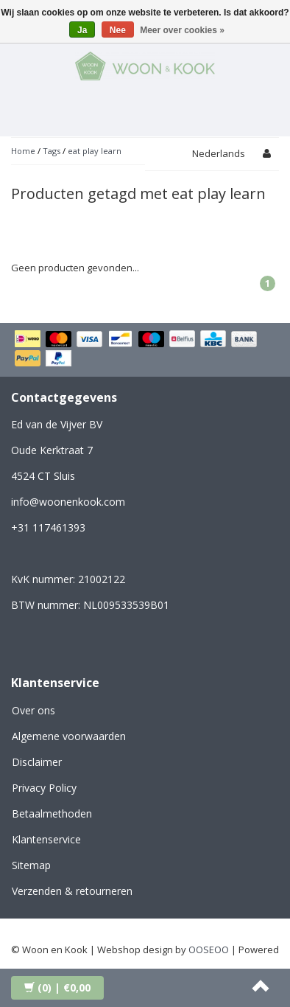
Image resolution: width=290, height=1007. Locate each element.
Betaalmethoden (52, 813)
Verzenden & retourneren (72, 891)
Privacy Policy (44, 788)
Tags (51, 150)
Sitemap (31, 865)
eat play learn (94, 150)
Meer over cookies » (182, 30)
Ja (82, 30)
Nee (118, 30)
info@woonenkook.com (68, 502)
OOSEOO (208, 949)
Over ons (33, 710)
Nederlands (218, 153)
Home (23, 150)
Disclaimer (37, 762)
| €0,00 (57, 987)
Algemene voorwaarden (69, 736)
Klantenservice (46, 839)
